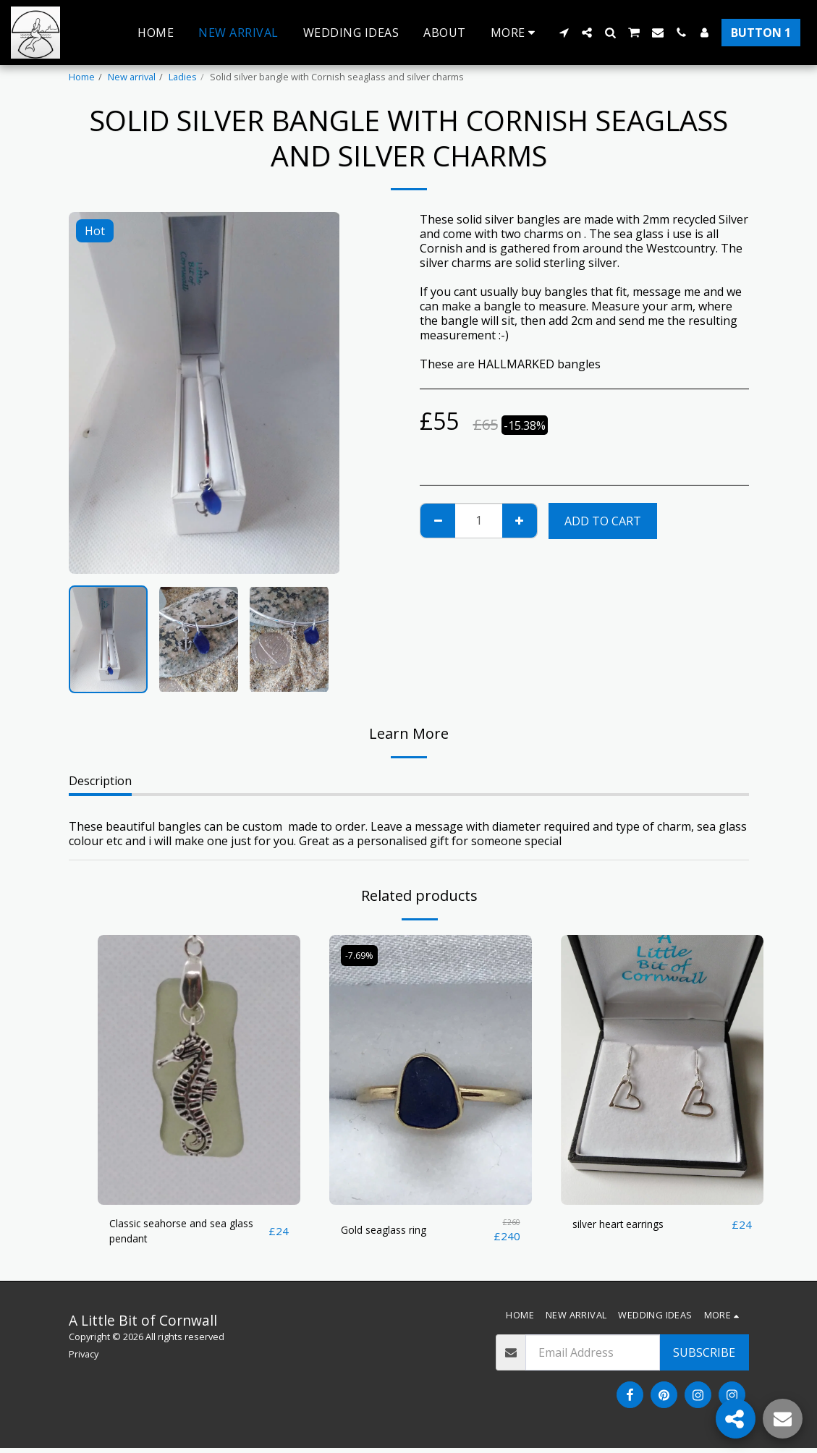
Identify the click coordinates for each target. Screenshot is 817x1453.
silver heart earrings (627, 1225)
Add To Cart (602, 521)
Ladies (183, 76)
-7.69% (361, 955)
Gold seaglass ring (391, 1231)
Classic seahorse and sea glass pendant (176, 1233)
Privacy (83, 1358)
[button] (564, 32)
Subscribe (704, 1357)
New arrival (132, 76)
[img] (199, 1070)
